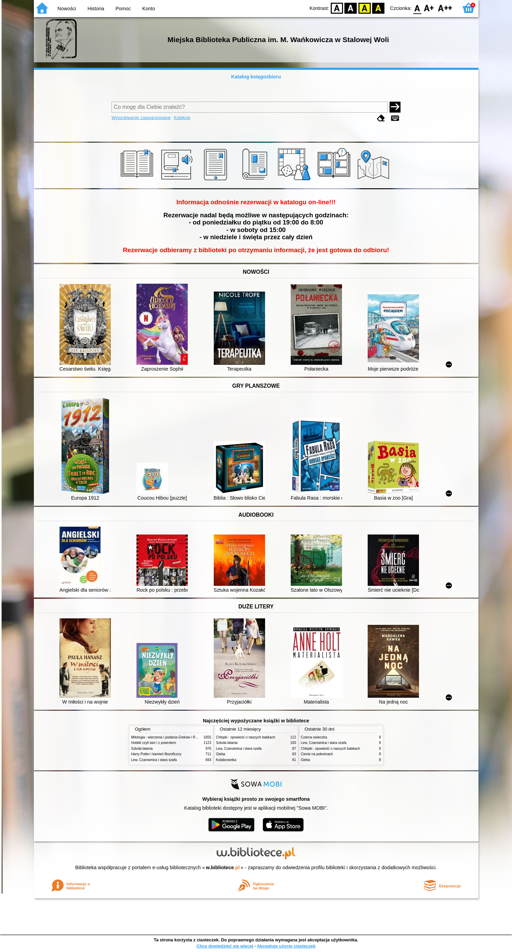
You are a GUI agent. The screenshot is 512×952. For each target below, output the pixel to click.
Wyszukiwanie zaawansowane (141, 117)
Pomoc (123, 8)
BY (378, 8)
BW (350, 8)
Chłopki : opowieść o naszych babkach (245, 737)
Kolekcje (182, 117)
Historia (96, 8)
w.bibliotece (223, 867)
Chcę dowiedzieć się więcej (224, 946)
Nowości (66, 8)
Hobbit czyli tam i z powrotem (153, 743)
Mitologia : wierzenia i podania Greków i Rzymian (169, 737)
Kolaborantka (226, 760)
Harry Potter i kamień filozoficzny (156, 754)
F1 (429, 8)
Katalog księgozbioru (256, 76)
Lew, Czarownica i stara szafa (154, 760)
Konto (148, 8)
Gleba (220, 754)
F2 (445, 8)
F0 (417, 8)
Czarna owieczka (314, 737)
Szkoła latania (142, 748)
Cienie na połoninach (317, 754)
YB (364, 8)
